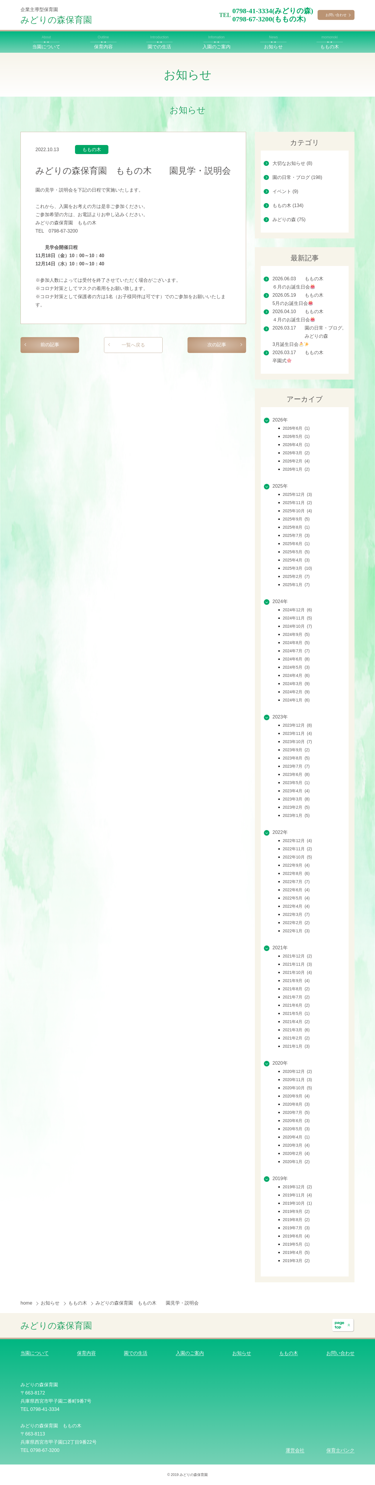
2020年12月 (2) (297, 1071)
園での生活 (135, 1353)
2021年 (280, 947)
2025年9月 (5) (296, 519)
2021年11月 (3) (297, 964)
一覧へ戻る (133, 344)
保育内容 (86, 1353)
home (27, 1302)
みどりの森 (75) (289, 219)
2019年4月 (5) (296, 1252)
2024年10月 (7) (297, 626)
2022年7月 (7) (296, 881)
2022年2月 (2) (296, 922)
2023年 (280, 716)
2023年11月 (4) (297, 733)
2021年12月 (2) (297, 956)
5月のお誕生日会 (292, 303)
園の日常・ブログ (323, 327)
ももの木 (91, 149)
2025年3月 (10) (297, 568)
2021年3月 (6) (296, 1029)
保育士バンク (340, 1450)
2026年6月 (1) (296, 428)
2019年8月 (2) (296, 1219)
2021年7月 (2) (296, 997)
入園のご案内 (190, 1353)
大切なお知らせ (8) (292, 163)
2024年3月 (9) (296, 683)
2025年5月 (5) (296, 551)
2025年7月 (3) (296, 535)
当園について (35, 1353)
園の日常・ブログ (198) (297, 177)
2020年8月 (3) (296, 1104)
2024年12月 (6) (297, 609)
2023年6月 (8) (296, 774)
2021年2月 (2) (296, 1038)
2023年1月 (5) (296, 815)
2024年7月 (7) (296, 650)
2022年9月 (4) (296, 865)
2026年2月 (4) (296, 461)
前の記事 (49, 344)
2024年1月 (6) (296, 700)
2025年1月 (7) (296, 584)
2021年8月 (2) (296, 988)
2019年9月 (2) (296, 1211)
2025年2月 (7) (296, 576)
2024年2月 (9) (296, 691)
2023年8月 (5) (296, 758)
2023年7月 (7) (296, 766)
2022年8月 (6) (296, 873)
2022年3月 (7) (296, 914)
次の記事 (216, 344)
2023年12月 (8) (297, 725)
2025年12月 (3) (297, 494)
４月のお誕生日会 (293, 319)
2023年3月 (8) (296, 799)
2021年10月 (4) (297, 972)
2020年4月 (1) (296, 1137)
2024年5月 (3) (296, 667)
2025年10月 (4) (297, 510)
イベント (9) (285, 191)
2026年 (280, 419)
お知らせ (51, 1302)
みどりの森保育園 (56, 19)
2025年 (280, 486)
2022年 (280, 832)
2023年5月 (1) (296, 782)
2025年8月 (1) (296, 527)
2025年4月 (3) (296, 560)
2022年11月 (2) (297, 848)
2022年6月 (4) (296, 889)
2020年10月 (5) (297, 1087)
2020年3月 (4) (296, 1145)
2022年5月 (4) (296, 898)
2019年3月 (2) (296, 1260)
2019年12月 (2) (297, 1186)
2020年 (280, 1063)
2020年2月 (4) (296, 1153)
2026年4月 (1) (296, 444)
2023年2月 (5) (296, 807)
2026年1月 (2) (296, 469)
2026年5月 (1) (296, 436)
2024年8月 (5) (296, 642)
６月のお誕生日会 (293, 286)
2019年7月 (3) (296, 1227)
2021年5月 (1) (296, 1013)
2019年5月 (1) (296, 1244)
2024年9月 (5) (296, 634)
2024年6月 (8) (296, 659)
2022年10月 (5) (297, 857)
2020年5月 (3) (296, 1128)
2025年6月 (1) (296, 543)
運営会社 (295, 1450)
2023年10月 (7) (297, 741)
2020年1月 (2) (296, 1161)
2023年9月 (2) (296, 749)
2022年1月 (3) (296, 930)
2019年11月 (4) (297, 1195)
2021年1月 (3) (296, 1046)
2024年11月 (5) (297, 618)
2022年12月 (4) (297, 840)
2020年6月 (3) (296, 1120)
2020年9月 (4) (296, 1096)
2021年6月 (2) (296, 1005)
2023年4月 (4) (296, 790)
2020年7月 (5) (296, 1112)
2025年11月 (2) (297, 502)
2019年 (280, 1178)
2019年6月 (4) (296, 1236)
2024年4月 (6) (296, 675)
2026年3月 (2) (296, 452)
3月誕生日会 (290, 344)
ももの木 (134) (288, 205)
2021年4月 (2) (296, 1021)
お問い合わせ (336, 15)
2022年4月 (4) (296, 906)
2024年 (280, 601)
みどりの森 (316, 336)
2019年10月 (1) (297, 1203)
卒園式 (282, 360)
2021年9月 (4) (296, 980)
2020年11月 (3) (297, 1079)
